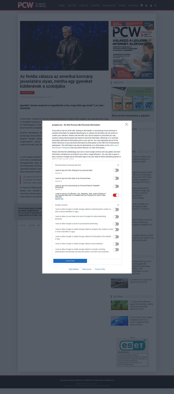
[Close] (127, 125)
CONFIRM (70, 261)
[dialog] (87, 197)
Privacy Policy (100, 269)
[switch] (116, 170)
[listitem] (87, 165)
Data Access (86, 269)
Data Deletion (74, 269)
